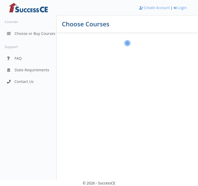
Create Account (154, 7)
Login (180, 7)
